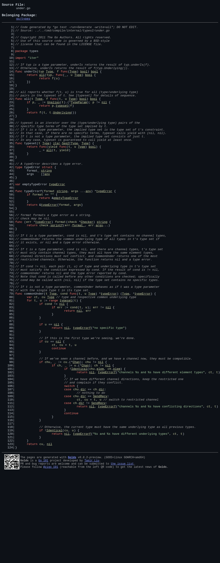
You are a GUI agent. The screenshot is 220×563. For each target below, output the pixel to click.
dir (83, 466)
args (74, 228)
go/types (23, 22)
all (42, 88)
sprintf (56, 269)
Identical (79, 441)
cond (64, 351)
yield (52, 174)
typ (41, 84)
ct (36, 355)
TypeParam (79, 121)
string (46, 203)
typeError (57, 220)
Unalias (53, 121)
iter (56, 170)
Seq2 (65, 170)
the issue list (122, 552)
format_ (78, 269)
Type (49, 84)
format (49, 228)
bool (83, 84)
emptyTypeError (65, 236)
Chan (76, 433)
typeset (62, 125)
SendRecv (100, 474)
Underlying (62, 133)
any (47, 207)
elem (100, 441)
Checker (87, 265)
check (72, 265)
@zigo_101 (50, 556)
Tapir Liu (91, 548)
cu (43, 355)
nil (104, 121)
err (28, 265)
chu (47, 433)
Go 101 (43, 548)
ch (59, 437)
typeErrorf (82, 392)
